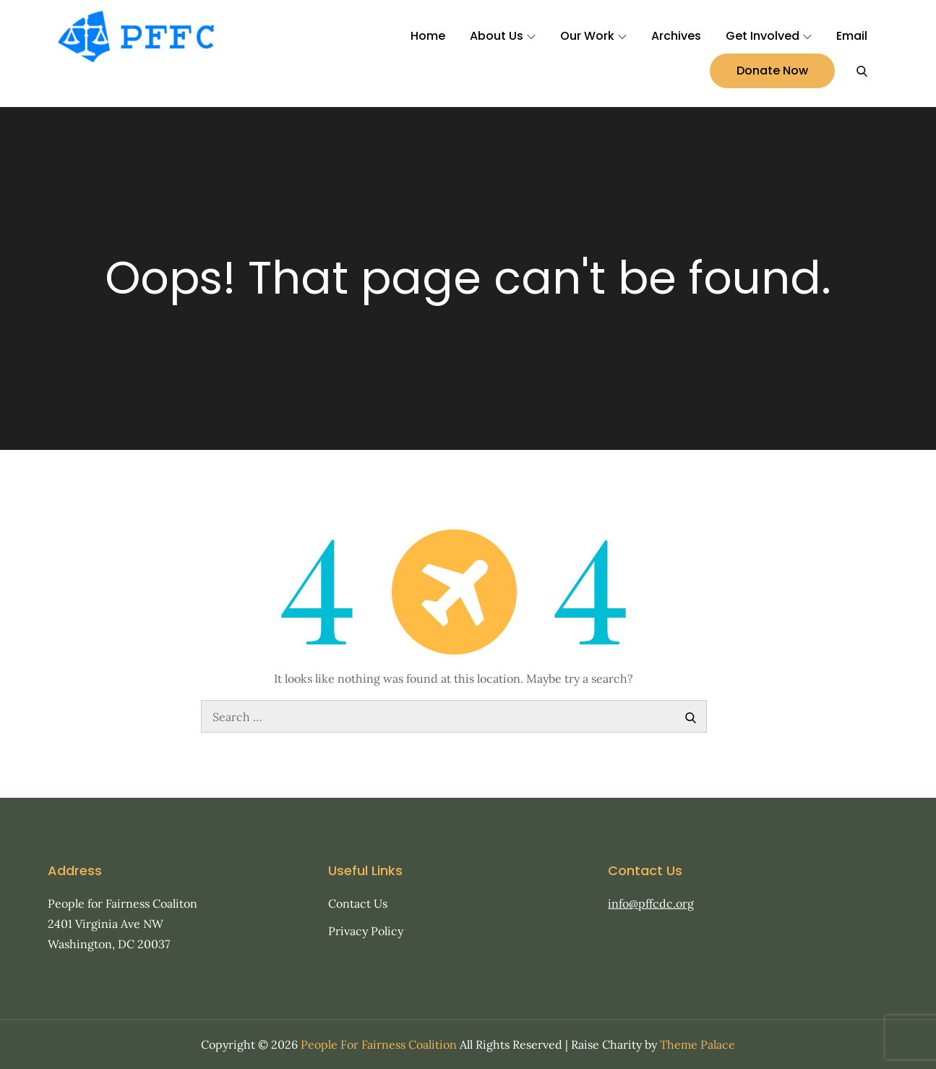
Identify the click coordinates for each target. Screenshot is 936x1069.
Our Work (593, 35)
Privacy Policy (365, 931)
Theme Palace (697, 1044)
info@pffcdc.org (651, 903)
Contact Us (357, 903)
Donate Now (772, 70)
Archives (676, 35)
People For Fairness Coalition (379, 1044)
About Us (503, 35)
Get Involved (769, 35)
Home (428, 35)
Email (851, 35)
